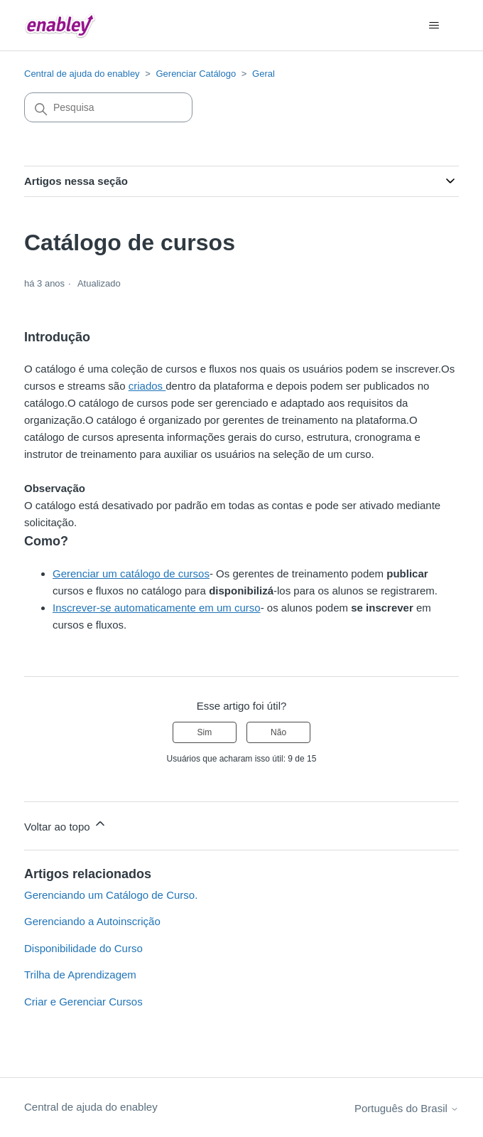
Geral (263, 73)
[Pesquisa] (108, 107)
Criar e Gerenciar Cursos (83, 1001)
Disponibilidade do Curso (83, 948)
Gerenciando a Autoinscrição (92, 921)
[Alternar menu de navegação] (433, 25)
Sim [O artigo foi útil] (204, 732)
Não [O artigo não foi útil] (278, 732)
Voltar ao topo (65, 824)
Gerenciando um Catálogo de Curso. (110, 895)
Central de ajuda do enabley (82, 73)
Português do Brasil (406, 1108)
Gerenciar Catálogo (196, 73)
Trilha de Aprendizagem (80, 974)
